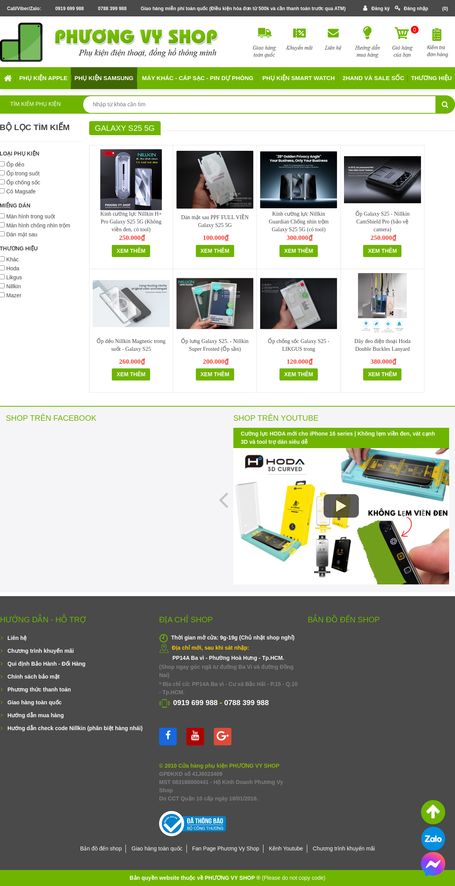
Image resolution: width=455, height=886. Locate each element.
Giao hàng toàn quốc (34, 702)
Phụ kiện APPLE (43, 78)
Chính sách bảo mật (33, 676)
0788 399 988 (112, 8)
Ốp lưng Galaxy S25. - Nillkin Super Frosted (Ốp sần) (214, 345)
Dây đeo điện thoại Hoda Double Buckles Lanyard (383, 345)
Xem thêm (130, 251)
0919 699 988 (69, 8)
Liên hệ (17, 638)
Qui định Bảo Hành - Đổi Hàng (46, 664)
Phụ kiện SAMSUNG (104, 78)
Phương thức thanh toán (39, 689)
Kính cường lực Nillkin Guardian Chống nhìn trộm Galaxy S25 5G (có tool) (298, 221)
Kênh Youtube (286, 848)
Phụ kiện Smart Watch (298, 78)
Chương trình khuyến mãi (40, 651)
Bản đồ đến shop (101, 848)
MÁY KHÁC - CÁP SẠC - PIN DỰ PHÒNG (197, 78)
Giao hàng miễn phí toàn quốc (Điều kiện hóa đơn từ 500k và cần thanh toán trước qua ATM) (243, 8)
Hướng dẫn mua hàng (35, 715)
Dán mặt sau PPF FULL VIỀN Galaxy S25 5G (215, 221)
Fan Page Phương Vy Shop (225, 848)
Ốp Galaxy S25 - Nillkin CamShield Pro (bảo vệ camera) (382, 221)
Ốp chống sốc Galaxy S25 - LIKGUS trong (298, 345)
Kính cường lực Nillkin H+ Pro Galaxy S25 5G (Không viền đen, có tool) (131, 221)
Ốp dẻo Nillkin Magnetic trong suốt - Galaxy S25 (131, 345)
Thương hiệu (431, 78)
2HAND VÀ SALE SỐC (373, 78)
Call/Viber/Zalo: (24, 8)
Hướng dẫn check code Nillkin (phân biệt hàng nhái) (75, 728)
